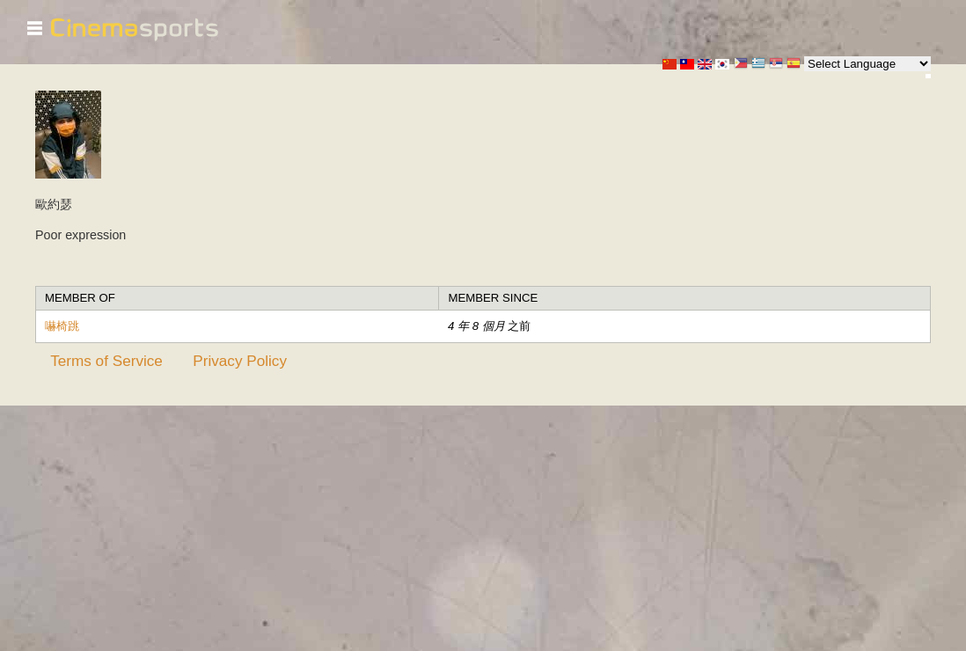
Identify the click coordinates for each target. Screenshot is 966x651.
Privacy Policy (240, 360)
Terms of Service (106, 360)
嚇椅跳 (62, 326)
